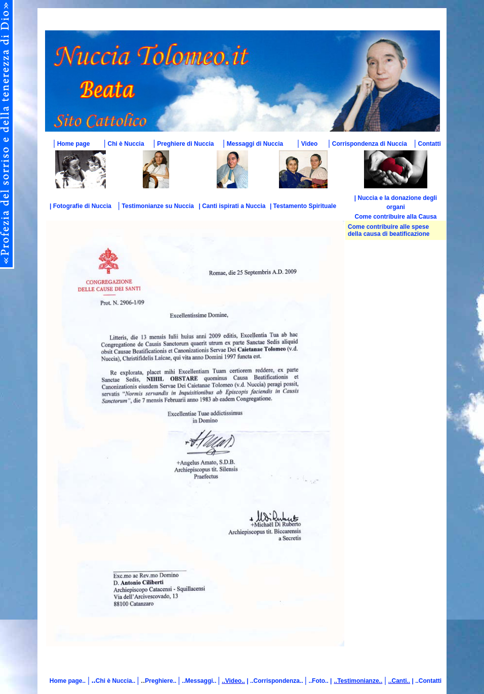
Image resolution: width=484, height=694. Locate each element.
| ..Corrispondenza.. (275, 680)
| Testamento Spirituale (303, 206)
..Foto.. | (320, 680)
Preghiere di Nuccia (185, 143)
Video (309, 143)
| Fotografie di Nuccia (80, 206)
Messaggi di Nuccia (255, 143)
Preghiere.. (161, 680)
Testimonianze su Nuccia (158, 206)
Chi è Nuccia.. (116, 680)
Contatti (429, 143)
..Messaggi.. (200, 680)
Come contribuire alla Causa (395, 216)
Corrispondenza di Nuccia (369, 143)
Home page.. (68, 680)
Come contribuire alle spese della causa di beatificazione (388, 230)
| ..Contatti (425, 680)
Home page (73, 143)
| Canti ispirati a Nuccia (231, 206)
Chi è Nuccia (126, 143)
